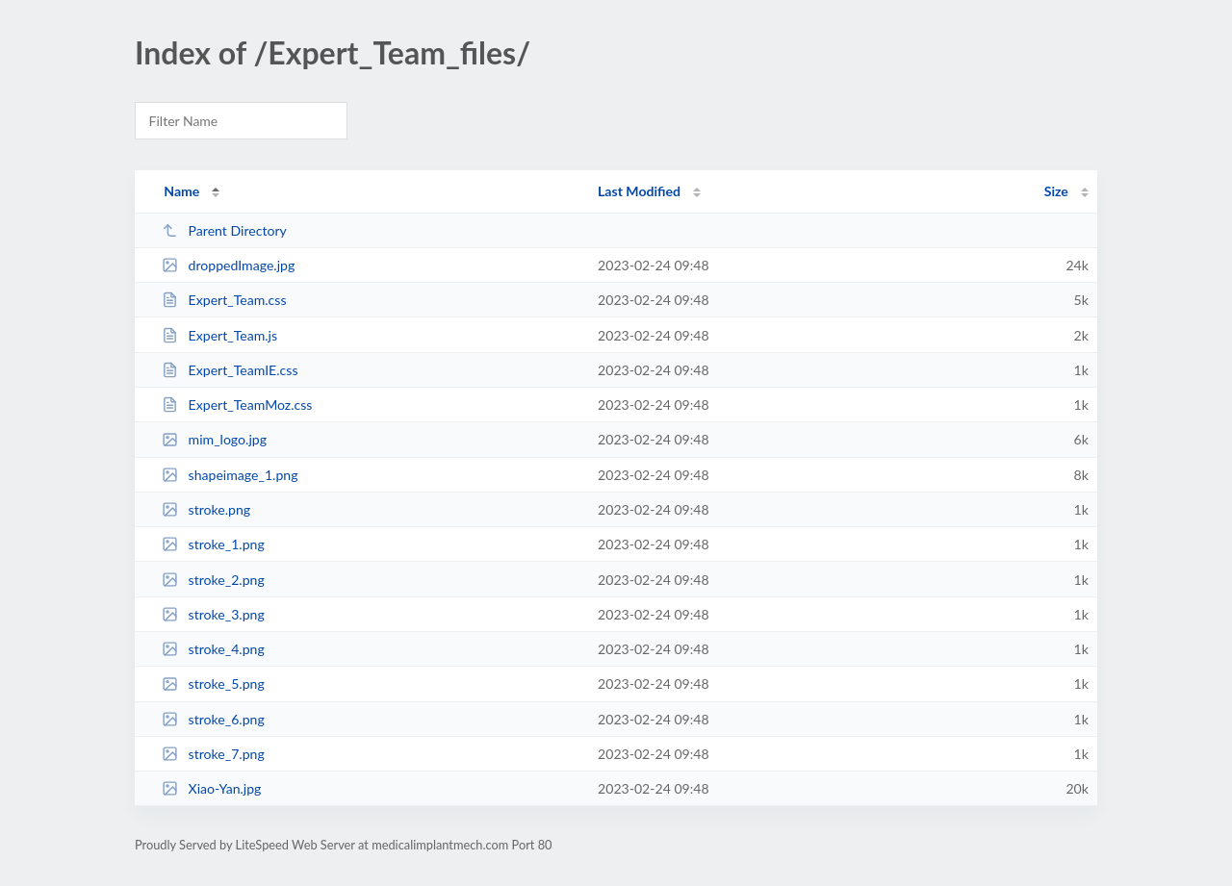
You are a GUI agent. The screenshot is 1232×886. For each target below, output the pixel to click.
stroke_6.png (213, 719)
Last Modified (639, 191)
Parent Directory (224, 230)
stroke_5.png (213, 683)
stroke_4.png (213, 649)
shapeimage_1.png (229, 475)
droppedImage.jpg (228, 265)
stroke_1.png (213, 544)
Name (181, 191)
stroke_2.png (213, 579)
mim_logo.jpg (214, 439)
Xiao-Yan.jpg (211, 788)
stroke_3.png (213, 614)
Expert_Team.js (219, 335)
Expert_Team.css (224, 299)
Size (1056, 191)
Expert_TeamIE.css (229, 370)
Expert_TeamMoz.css (237, 404)
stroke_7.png (213, 754)
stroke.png (206, 509)
